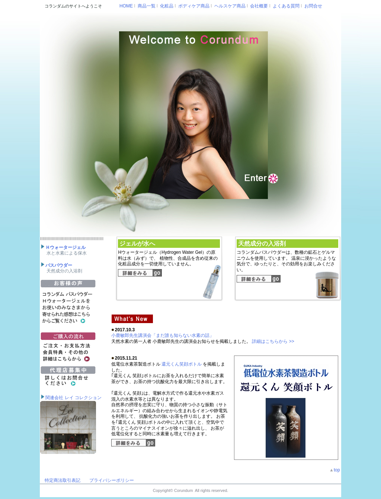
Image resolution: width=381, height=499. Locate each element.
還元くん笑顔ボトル (181, 364)
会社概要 (259, 6)
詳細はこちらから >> (273, 341)
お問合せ (313, 6)
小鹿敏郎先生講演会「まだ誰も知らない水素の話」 (162, 335)
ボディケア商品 (193, 6)
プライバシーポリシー (111, 480)
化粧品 (166, 6)
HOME (126, 6)
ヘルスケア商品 (230, 6)
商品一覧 (147, 6)
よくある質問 (286, 6)
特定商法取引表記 (62, 480)
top (337, 470)
